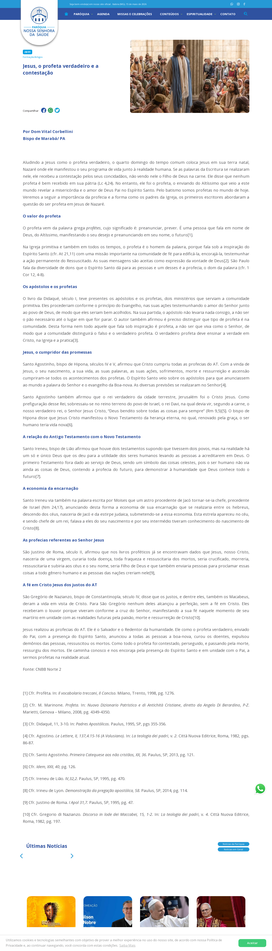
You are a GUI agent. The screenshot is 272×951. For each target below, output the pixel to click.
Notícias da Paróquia (233, 844)
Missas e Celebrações (134, 14)
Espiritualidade (199, 14)
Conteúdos (169, 14)
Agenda (103, 14)
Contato (227, 14)
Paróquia (81, 14)
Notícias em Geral (233, 849)
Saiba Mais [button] (127, 945)
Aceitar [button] (252, 943)
